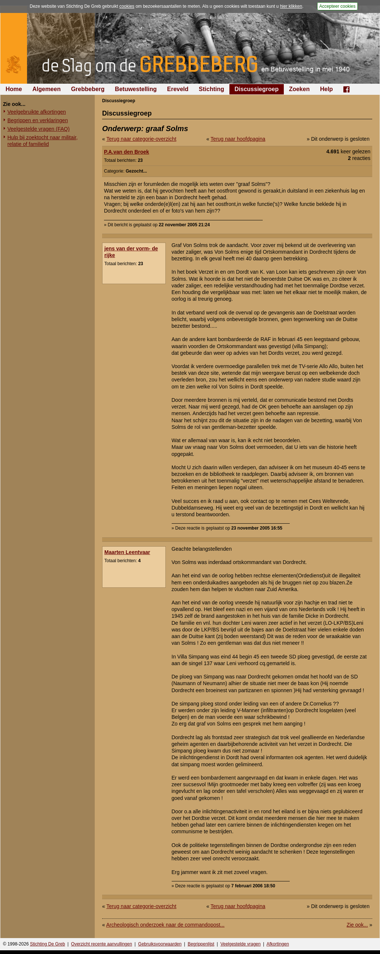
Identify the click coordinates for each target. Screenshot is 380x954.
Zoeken (299, 89)
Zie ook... (357, 925)
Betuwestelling (136, 89)
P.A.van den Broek (126, 152)
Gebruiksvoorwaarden (159, 944)
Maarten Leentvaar (127, 552)
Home (14, 89)
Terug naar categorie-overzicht (141, 139)
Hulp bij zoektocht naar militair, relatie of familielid (42, 140)
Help (326, 89)
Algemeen (46, 89)
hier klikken (291, 6)
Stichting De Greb (47, 944)
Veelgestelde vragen (241, 944)
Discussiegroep (257, 89)
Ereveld (178, 89)
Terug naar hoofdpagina (238, 139)
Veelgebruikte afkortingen (36, 112)
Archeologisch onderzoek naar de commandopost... (165, 925)
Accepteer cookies (337, 6)
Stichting (211, 89)
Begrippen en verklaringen (37, 120)
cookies (126, 6)
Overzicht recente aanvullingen (101, 944)
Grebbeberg (88, 89)
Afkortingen (277, 944)
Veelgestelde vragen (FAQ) (38, 129)
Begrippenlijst (201, 944)
